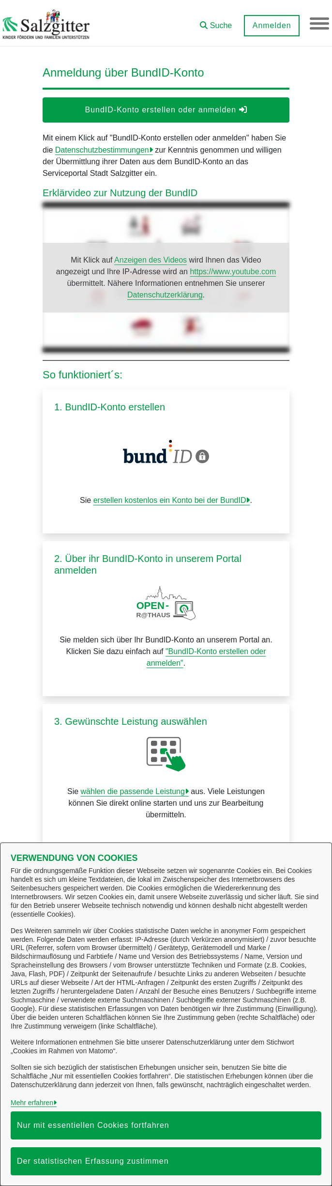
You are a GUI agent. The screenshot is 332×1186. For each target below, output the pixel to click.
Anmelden (271, 25)
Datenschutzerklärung (165, 295)
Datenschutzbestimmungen (102, 150)
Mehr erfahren (32, 1103)
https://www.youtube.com (233, 271)
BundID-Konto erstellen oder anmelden (166, 110)
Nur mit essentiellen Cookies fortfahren (93, 1125)
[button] (216, 22)
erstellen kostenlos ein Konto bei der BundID (169, 500)
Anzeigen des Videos (150, 260)
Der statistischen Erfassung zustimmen (93, 1161)
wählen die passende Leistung (133, 791)
